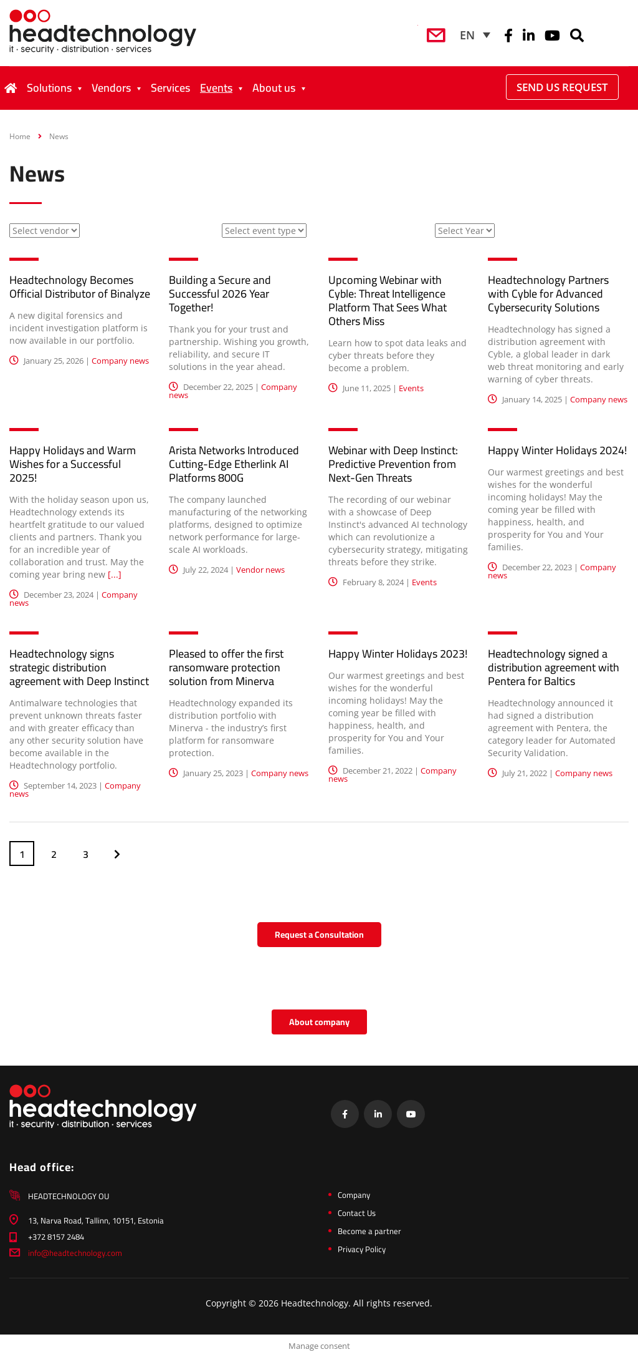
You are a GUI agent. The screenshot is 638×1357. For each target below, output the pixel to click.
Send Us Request (562, 87)
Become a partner (369, 1231)
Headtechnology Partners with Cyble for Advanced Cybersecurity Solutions (548, 294)
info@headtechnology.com (75, 1252)
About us (273, 87)
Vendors (111, 87)
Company (354, 1195)
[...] (114, 574)
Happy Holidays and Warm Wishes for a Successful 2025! (72, 464)
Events (216, 87)
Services (170, 87)
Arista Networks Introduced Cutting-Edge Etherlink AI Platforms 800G (234, 464)
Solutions (49, 87)
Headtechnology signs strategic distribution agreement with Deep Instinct (79, 667)
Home (20, 136)
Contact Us (357, 1213)
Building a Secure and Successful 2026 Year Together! (220, 294)
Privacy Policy (362, 1249)
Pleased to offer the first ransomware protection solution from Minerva (226, 667)
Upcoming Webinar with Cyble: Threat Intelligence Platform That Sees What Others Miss (387, 300)
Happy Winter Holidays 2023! (397, 653)
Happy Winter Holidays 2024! (557, 450)
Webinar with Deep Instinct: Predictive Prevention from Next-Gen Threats (393, 464)
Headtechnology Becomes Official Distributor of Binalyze (79, 287)
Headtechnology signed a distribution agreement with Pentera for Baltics (553, 667)
